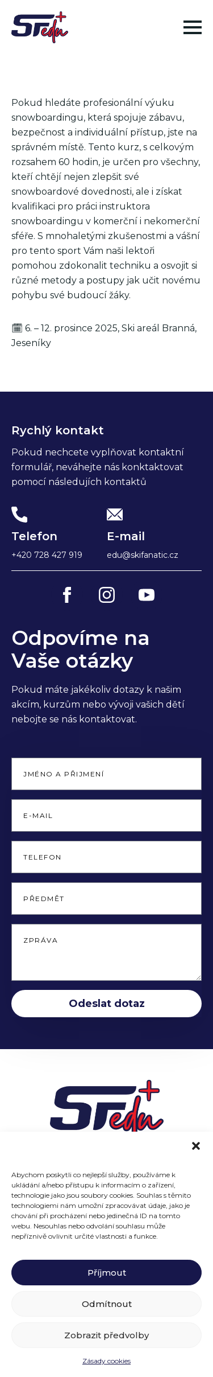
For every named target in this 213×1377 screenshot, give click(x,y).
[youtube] (146, 595)
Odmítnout (107, 1313)
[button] (196, 1155)
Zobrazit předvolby (106, 1344)
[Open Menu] (192, 27)
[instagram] (107, 595)
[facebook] (67, 595)
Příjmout (106, 1281)
